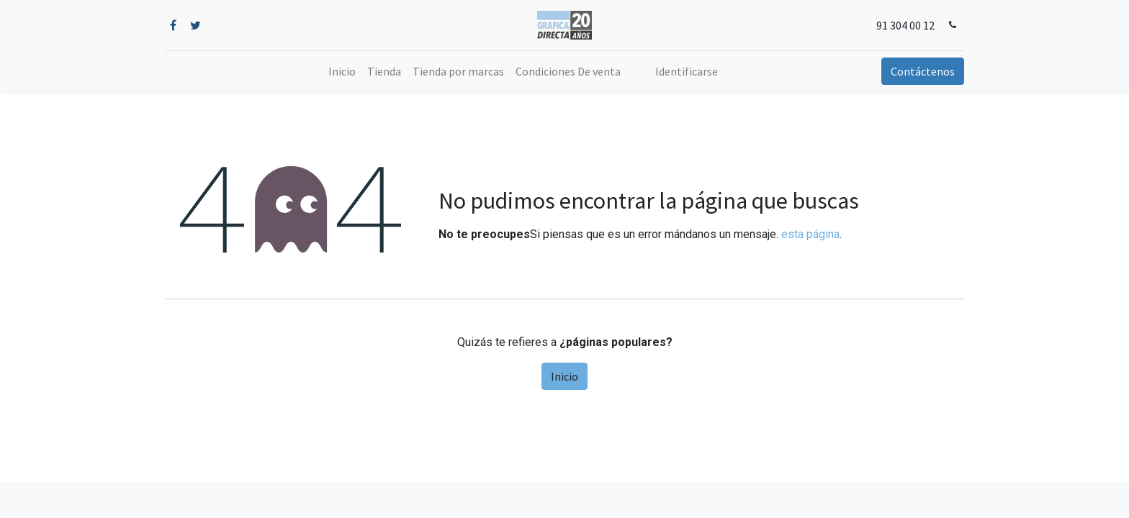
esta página (810, 234)
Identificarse (686, 71)
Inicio (564, 376)
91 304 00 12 (905, 25)
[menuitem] (342, 71)
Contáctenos (923, 71)
